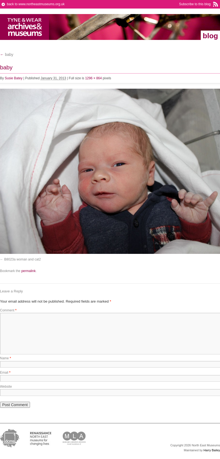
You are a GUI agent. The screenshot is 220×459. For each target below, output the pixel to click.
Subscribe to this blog (195, 4)
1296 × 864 (93, 78)
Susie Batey (13, 78)
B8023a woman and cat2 (22, 259)
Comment (8, 310)
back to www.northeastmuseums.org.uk (35, 4)
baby (6, 54)
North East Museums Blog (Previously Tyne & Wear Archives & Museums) (24, 27)
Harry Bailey (211, 450)
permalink (28, 271)
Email (5, 372)
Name (5, 358)
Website (6, 387)
